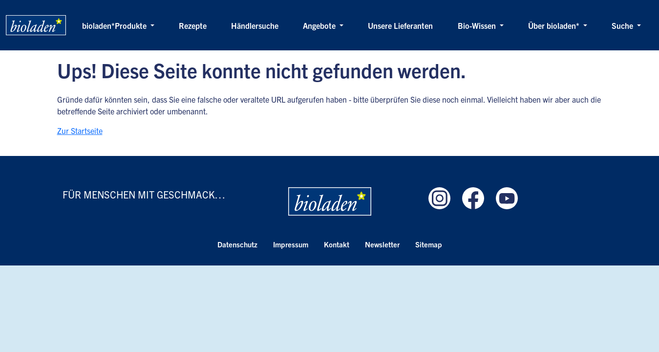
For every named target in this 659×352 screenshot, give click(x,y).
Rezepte (193, 25)
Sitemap (428, 244)
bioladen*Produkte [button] (115, 25)
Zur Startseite (80, 130)
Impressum (290, 244)
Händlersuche (254, 25)
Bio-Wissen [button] (478, 25)
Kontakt (336, 244)
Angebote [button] (320, 25)
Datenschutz (237, 244)
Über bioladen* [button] (554, 25)
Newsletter (382, 244)
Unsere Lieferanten (400, 25)
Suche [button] (623, 25)
